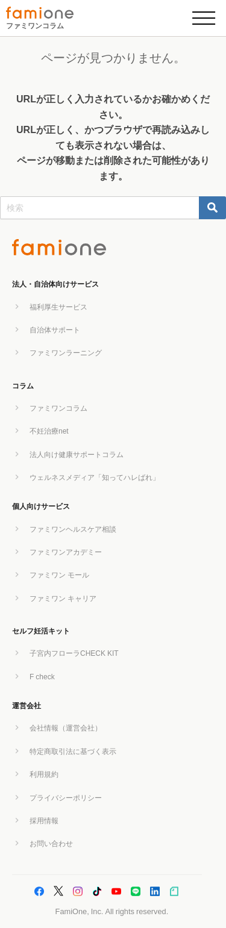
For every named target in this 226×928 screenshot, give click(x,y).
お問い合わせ (51, 843)
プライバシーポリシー (66, 798)
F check (42, 676)
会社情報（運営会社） (66, 728)
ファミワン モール (59, 575)
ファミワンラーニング (66, 353)
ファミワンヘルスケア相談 (73, 529)
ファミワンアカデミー (66, 552)
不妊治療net (49, 431)
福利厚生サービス (58, 307)
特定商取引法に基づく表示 (73, 751)
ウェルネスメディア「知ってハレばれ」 (95, 477)
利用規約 (44, 774)
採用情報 (44, 820)
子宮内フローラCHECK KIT (74, 653)
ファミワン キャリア (63, 598)
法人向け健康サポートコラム (77, 454)
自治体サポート (55, 330)
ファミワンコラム (35, 26)
